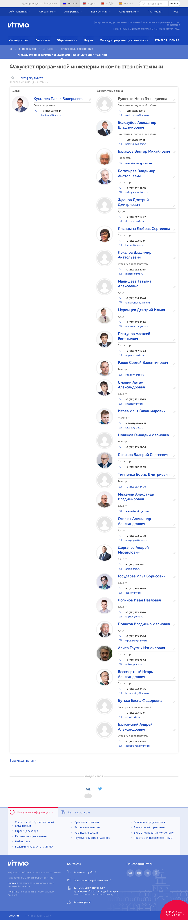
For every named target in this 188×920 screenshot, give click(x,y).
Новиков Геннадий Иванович (143, 435)
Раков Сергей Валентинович (143, 363)
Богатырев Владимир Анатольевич (136, 173)
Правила (13, 883)
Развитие (42, 40)
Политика (13, 891)
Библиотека (22, 841)
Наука (88, 40)
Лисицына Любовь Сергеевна (144, 229)
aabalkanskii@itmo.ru (137, 745)
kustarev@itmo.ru (51, 115)
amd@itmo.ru (132, 568)
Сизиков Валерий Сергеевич (143, 455)
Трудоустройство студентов (92, 837)
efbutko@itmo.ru (134, 717)
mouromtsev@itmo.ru (137, 326)
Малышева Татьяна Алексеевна (134, 283)
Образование (67, 40)
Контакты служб (81, 871)
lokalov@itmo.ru (134, 273)
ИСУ (176, 11)
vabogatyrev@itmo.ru (137, 192)
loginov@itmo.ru (134, 616)
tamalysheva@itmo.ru (137, 302)
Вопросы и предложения (149, 822)
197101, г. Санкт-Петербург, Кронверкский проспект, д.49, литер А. (92, 890)
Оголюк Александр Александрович (134, 521)
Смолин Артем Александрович (131, 385)
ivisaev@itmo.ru (134, 427)
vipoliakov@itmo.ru (136, 640)
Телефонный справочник (76, 48)
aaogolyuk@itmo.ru (136, 540)
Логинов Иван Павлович (139, 600)
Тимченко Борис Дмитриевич (144, 475)
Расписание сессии (86, 832)
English (89, 3)
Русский (70, 3)
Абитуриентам (18, 11)
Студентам (46, 11)
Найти (174, 3)
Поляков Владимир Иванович (144, 624)
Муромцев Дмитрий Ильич (141, 310)
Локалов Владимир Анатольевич (134, 255)
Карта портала (78, 902)
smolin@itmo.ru (134, 403)
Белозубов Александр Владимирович (137, 125)
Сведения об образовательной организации (34, 824)
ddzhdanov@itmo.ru (136, 221)
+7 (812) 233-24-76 (135, 486)
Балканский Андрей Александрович (135, 727)
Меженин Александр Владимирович (136, 496)
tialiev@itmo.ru (133, 664)
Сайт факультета (31, 78)
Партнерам (155, 11)
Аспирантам (72, 11)
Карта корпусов (75, 812)
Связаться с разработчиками (89, 880)
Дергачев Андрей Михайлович (133, 550)
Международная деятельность (124, 40)
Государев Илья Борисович (142, 576)
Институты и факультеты (31, 836)
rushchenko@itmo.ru (137, 115)
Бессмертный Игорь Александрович (135, 674)
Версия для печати (23, 761)
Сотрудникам (128, 11)
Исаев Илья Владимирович (142, 411)
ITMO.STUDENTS (167, 40)
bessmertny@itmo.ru (137, 693)
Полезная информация (32, 812)
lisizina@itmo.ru (134, 245)
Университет (19, 40)
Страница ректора (26, 831)
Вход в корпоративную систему (153, 832)
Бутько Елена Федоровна (140, 701)
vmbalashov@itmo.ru (138, 163)
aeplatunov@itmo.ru (136, 355)
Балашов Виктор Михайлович (144, 152)
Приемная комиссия (86, 822)
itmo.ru (13, 915)
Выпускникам (99, 11)
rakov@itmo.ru (134, 374)
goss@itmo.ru (133, 592)
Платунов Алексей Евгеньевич (134, 336)
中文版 (107, 3)
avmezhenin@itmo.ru (138, 511)
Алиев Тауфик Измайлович (141, 648)
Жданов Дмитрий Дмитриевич (133, 202)
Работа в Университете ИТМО (153, 837)
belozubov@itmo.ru (136, 144)
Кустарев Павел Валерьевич (59, 99)
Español (126, 3)
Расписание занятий (87, 827)
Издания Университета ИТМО (34, 846)
